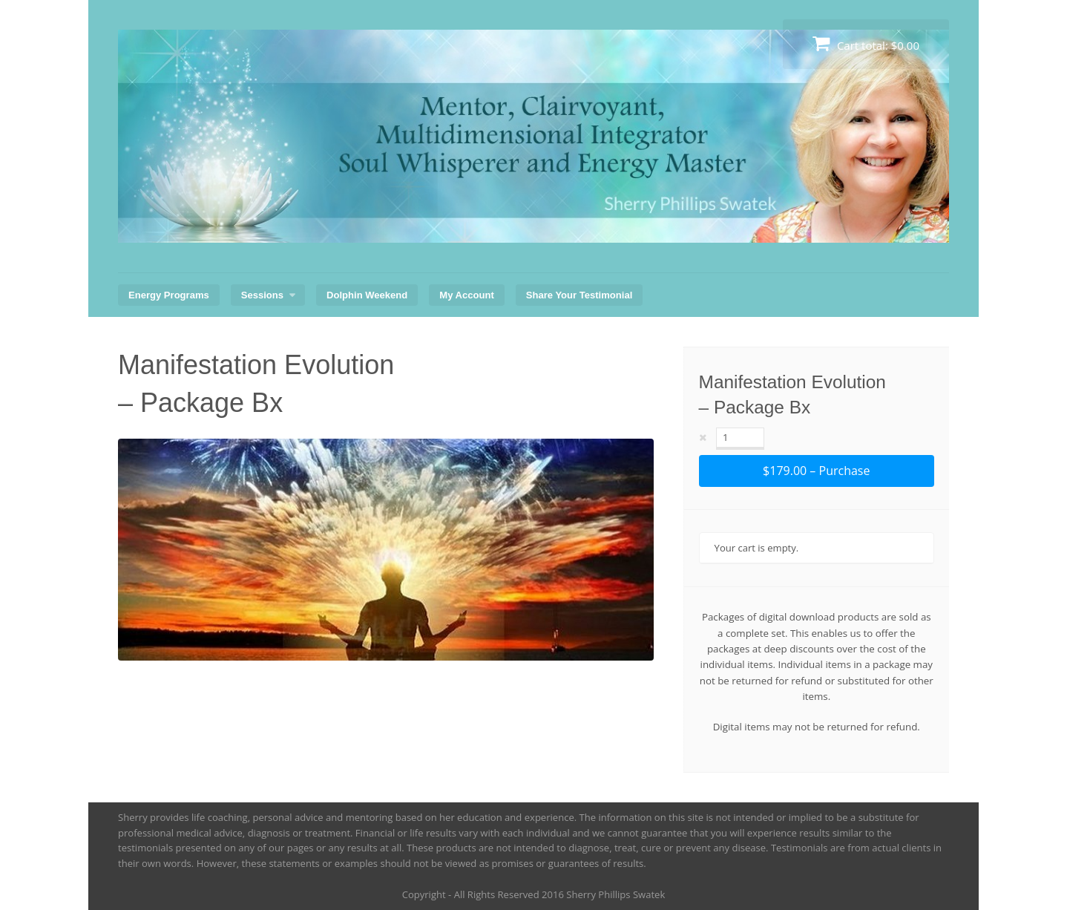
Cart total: (865, 43)
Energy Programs (168, 295)
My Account (466, 295)
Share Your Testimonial (579, 295)
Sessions (262, 295)
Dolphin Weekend (366, 295)
